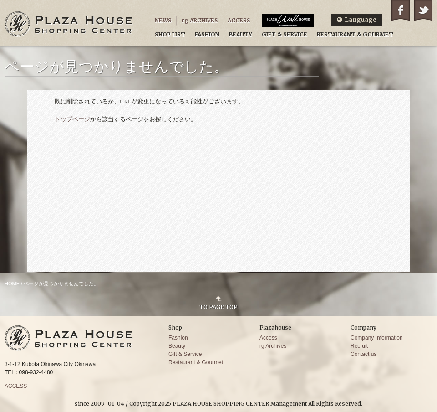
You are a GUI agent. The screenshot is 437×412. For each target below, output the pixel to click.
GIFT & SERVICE (284, 34)
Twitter (423, 10)
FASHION (207, 34)
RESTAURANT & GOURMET (355, 34)
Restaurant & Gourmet (195, 362)
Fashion (178, 338)
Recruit (359, 346)
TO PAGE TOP (218, 307)
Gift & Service (185, 354)
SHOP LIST (170, 34)
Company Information (377, 338)
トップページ (72, 119)
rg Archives (272, 346)
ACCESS (239, 20)
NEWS (163, 20)
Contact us (363, 354)
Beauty (176, 346)
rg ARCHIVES (199, 20)
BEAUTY (240, 34)
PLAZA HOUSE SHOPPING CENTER (69, 24)
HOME (12, 283)
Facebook (400, 10)
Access (268, 338)
